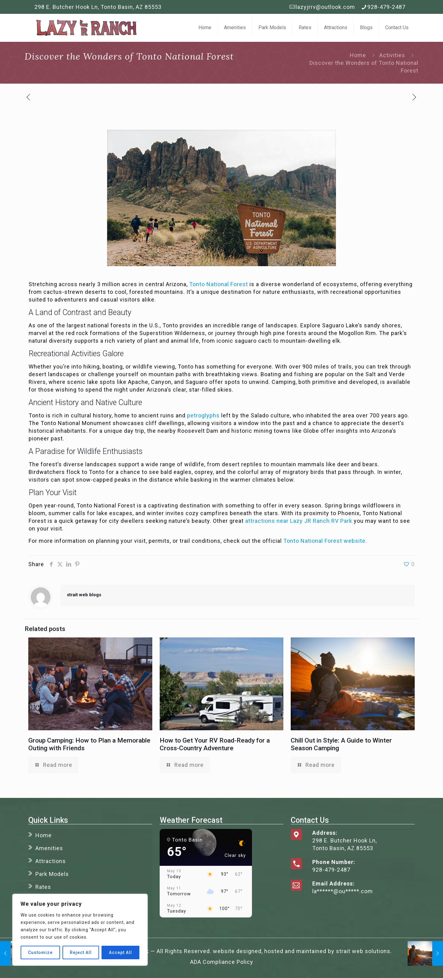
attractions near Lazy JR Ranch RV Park (298, 521)
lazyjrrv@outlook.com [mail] (325, 7)
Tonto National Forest (218, 284)
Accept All (120, 952)
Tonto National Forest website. (325, 541)
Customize (40, 952)
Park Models (52, 874)
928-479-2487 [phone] (386, 7)
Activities (392, 55)
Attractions (50, 861)
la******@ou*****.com (342, 891)
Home (358, 55)
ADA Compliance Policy (221, 962)
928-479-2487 (331, 869)
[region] (80, 930)
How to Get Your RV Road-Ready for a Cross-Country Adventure (215, 744)
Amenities (49, 848)
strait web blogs (84, 594)
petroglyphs (203, 415)
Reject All (81, 952)
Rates (43, 887)
